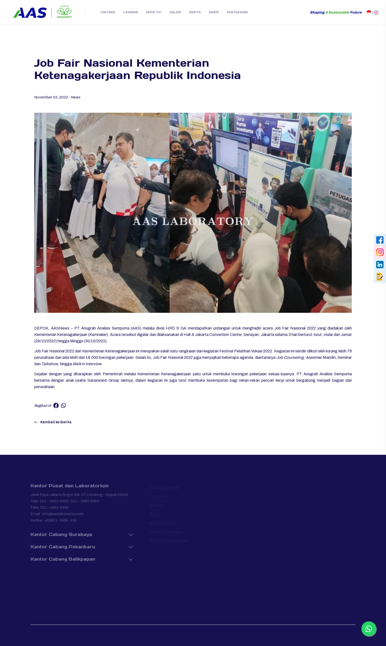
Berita (195, 12)
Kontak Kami (237, 12)
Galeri (175, 12)
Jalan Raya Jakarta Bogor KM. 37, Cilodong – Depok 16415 (79, 497)
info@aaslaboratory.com (63, 516)
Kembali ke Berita (53, 422)
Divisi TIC (153, 12)
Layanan (130, 12)
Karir (214, 12)
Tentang (107, 12)
